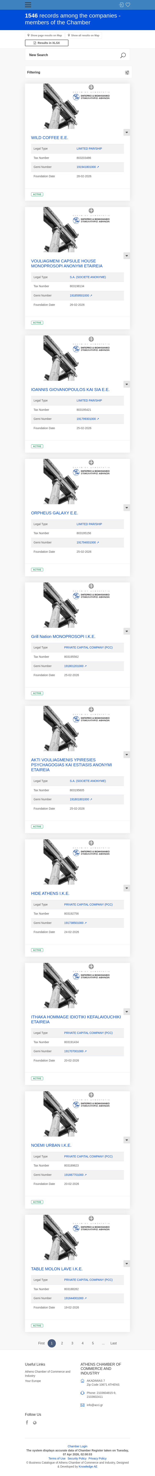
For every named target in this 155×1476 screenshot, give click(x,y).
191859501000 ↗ (81, 295)
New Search (38, 55)
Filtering (33, 72)
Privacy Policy (98, 1458)
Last (113, 1343)
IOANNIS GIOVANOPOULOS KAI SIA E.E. (70, 389)
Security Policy (77, 1458)
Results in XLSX (47, 43)
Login (121, 5)
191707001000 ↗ (75, 1051)
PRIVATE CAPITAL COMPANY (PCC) (88, 647)
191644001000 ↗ (75, 1298)
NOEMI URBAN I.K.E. (51, 1145)
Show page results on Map (46, 35)
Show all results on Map (85, 35)
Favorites (128, 5)
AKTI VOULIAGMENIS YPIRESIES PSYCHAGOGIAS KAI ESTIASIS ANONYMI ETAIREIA (71, 765)
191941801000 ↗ (88, 167)
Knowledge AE (88, 1466)
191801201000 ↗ (75, 666)
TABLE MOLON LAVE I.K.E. (57, 1269)
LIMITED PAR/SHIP (89, 148)
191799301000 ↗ (88, 418)
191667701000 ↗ (75, 1174)
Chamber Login (77, 1446)
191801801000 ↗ (81, 799)
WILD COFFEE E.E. (49, 137)
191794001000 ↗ (88, 542)
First (41, 1343)
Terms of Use (56, 1458)
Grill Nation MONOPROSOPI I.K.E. (63, 636)
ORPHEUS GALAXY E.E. (54, 513)
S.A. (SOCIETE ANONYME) (88, 277)
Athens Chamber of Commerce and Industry (47, 1373)
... (103, 1343)
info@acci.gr (95, 1405)
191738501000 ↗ (75, 923)
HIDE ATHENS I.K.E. (50, 893)
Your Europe (33, 1381)
